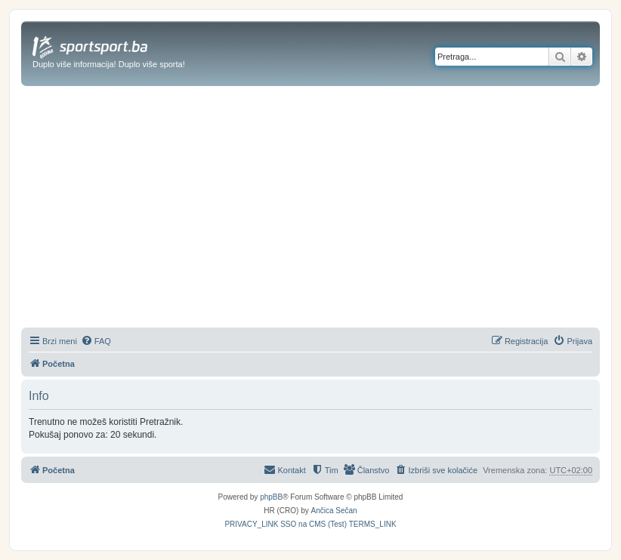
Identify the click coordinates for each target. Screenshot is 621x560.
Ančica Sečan (334, 510)
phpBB (271, 497)
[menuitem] (96, 341)
